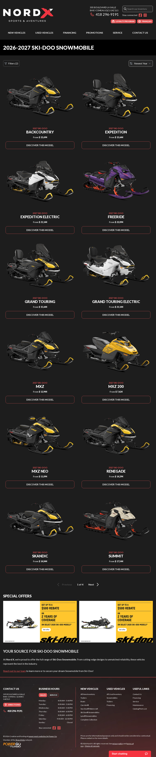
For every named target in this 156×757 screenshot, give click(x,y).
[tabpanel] (56, 711)
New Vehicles (16, 32)
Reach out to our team (14, 670)
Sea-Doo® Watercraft (89, 709)
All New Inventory (88, 694)
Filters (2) (11, 63)
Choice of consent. (92, 746)
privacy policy (117, 743)
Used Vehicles (44, 32)
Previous (64, 584)
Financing (69, 32)
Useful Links (141, 688)
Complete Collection (89, 720)
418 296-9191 (104, 14)
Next (94, 584)
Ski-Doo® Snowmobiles (90, 712)
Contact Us (140, 32)
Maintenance (138, 705)
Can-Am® (85, 705)
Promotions (94, 32)
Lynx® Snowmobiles (89, 716)
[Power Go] (30, 744)
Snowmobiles (112, 698)
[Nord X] (28, 14)
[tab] (43, 695)
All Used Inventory (114, 694)
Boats (83, 701)
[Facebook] (140, 15)
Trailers (84, 698)
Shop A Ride (20, 740)
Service (117, 32)
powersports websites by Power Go (43, 736)
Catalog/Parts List (140, 709)
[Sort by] (141, 63)
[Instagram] (145, 15)
